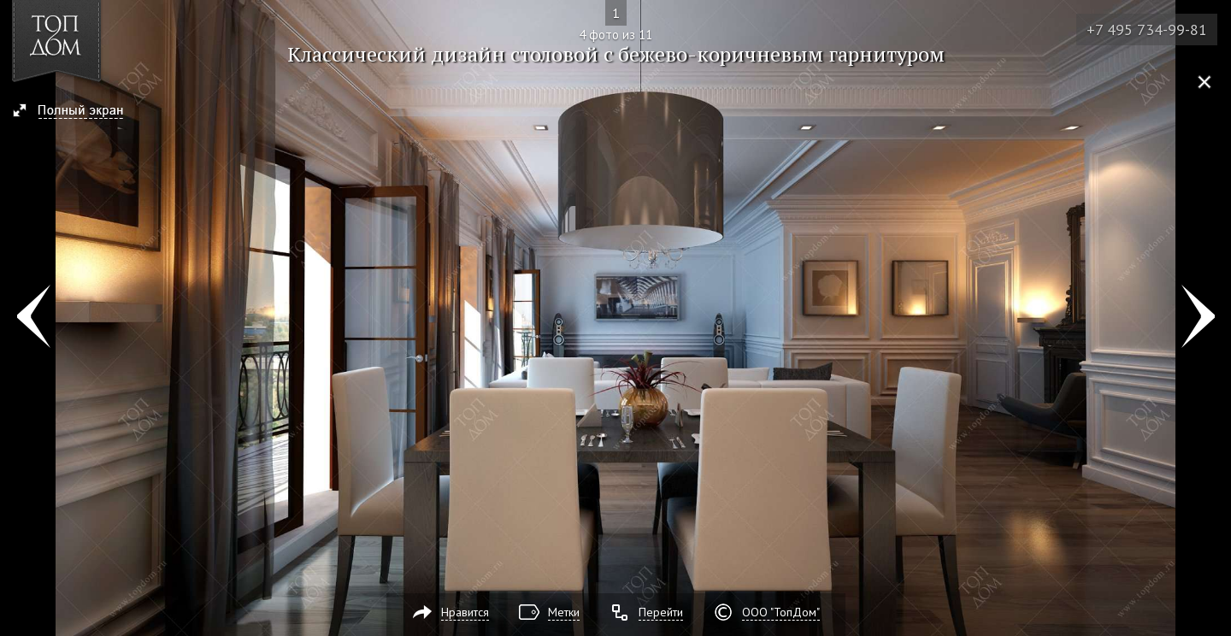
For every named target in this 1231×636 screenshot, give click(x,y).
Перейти (661, 612)
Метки (564, 612)
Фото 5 (1198, 318)
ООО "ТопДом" (781, 612)
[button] (75, 112)
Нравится (465, 612)
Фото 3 (33, 318)
